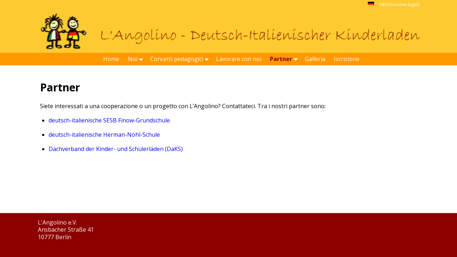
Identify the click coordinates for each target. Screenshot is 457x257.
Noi (137, 59)
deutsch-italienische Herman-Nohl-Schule (104, 134)
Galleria (315, 59)
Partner (285, 59)
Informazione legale (400, 4)
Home (111, 59)
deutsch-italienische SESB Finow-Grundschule (109, 120)
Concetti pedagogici (181, 59)
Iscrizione (347, 59)
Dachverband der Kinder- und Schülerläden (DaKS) (116, 149)
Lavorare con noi (238, 59)
